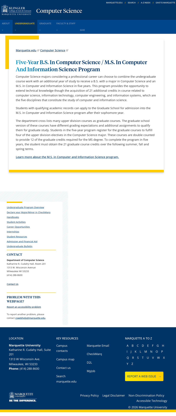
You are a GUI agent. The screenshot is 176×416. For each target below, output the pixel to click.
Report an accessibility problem (22, 304)
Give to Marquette (165, 3)
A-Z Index (146, 3)
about (8, 22)
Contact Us (11, 281)
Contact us (63, 371)
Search (132, 3)
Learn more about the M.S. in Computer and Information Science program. (67, 148)
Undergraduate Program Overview (24, 197)
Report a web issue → (144, 380)
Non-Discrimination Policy (146, 399)
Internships (11, 225)
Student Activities (14, 215)
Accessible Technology (151, 405)
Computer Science (59, 11)
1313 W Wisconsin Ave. (24, 363)
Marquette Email (98, 349)
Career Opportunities (16, 220)
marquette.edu (114, 3)
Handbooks (11, 210)
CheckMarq (94, 358)
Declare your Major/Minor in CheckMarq (20, 204)
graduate (53, 22)
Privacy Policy (89, 399)
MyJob (91, 375)
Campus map (65, 363)
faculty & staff (77, 22)
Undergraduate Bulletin (18, 239)
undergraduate (29, 22)
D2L (89, 366)
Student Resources (15, 229)
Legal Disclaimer (113, 399)
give (96, 22)
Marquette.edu (26, 41)
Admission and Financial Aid (20, 234)
